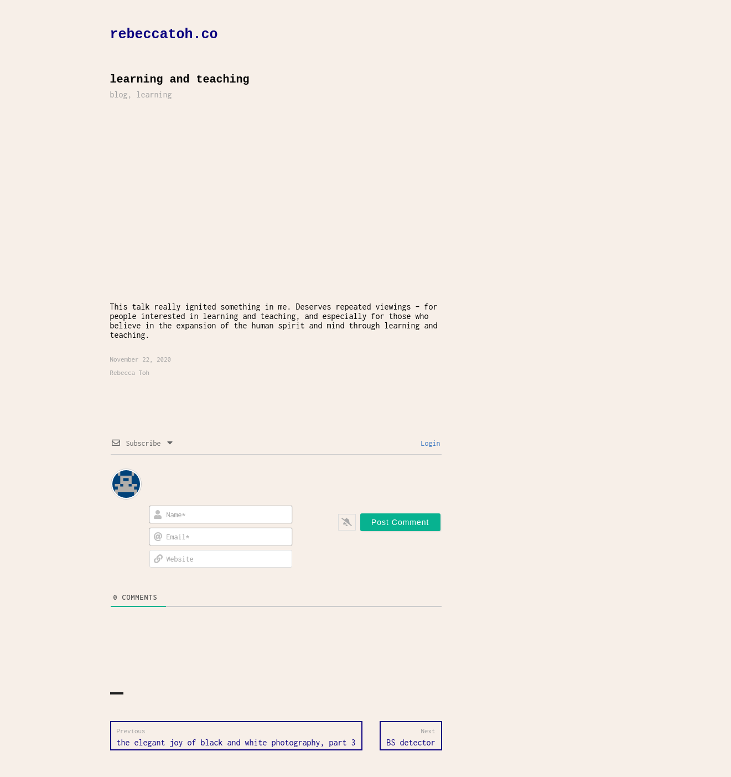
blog (119, 94)
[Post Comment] (400, 522)
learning (154, 94)
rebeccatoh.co (164, 35)
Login (428, 443)
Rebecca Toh (130, 372)
